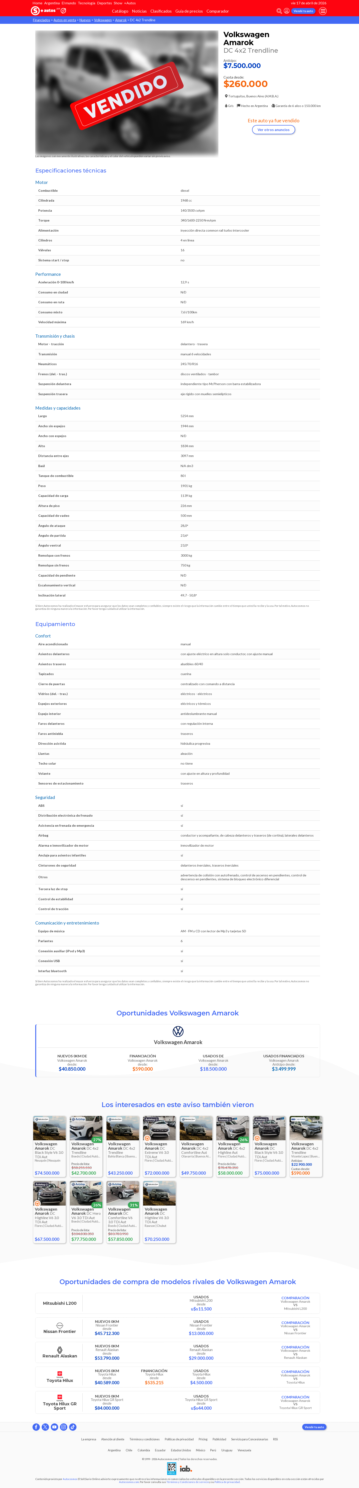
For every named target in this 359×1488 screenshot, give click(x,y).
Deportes (104, 3)
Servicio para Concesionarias (249, 1439)
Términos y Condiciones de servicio (187, 1481)
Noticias (139, 11)
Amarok (121, 20)
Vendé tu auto (303, 11)
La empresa (88, 1439)
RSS (275, 1439)
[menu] (323, 11)
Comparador (218, 11)
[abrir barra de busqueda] (279, 11)
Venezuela (244, 1450)
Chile (129, 1450)
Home (37, 3)
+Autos (130, 3)
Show (118, 3)
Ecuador (160, 1450)
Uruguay (227, 1450)
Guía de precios (189, 11)
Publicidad (219, 1439)
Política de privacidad (227, 1481)
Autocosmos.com (129, 1481)
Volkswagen (103, 20)
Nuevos (85, 20)
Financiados (41, 20)
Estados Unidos (181, 1450)
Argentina (52, 3)
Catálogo (120, 11)
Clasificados (161, 11)
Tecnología (86, 3)
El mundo (69, 3)
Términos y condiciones (144, 1439)
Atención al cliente (112, 1439)
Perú (213, 1450)
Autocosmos (70, 1478)
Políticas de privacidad (179, 1439)
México (200, 1450)
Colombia (144, 1450)
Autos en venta (65, 20)
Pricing (203, 1439)
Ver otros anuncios (274, 129)
